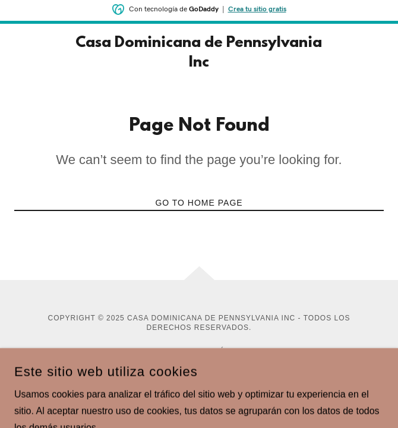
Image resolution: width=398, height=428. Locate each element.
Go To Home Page (198, 202)
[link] (199, 53)
